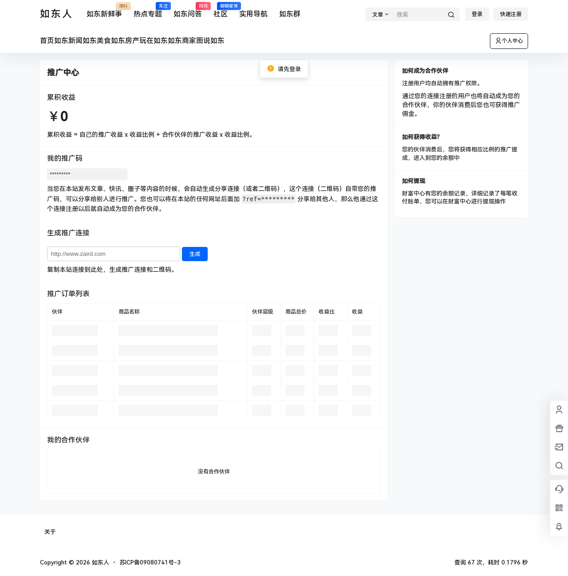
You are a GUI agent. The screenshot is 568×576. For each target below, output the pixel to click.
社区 (220, 10)
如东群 (289, 14)
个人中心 (509, 41)
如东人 (99, 562)
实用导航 (253, 14)
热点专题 (148, 10)
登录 (477, 14)
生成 (194, 254)
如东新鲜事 (104, 10)
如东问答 (188, 10)
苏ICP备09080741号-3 (150, 562)
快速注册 (510, 14)
